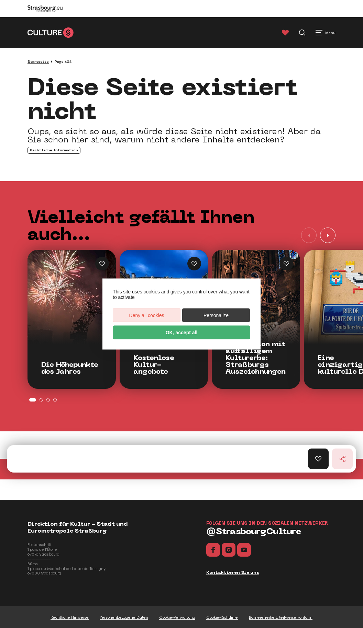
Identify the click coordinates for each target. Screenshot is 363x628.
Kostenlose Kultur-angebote (153, 364)
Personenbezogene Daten (124, 617)
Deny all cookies (146, 315)
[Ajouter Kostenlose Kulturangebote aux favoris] (194, 263)
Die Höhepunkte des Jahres (69, 368)
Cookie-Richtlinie (222, 617)
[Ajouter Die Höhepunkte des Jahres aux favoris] (102, 263)
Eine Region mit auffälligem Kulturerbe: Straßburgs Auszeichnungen (256, 358)
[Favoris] (285, 32)
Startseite (38, 61)
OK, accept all (182, 332)
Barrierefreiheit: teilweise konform (280, 617)
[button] (328, 235)
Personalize (216, 315)
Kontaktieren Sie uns (232, 572)
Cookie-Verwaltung (177, 617)
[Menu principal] (326, 32)
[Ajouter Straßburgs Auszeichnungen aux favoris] (286, 263)
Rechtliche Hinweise (70, 617)
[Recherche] (302, 33)
